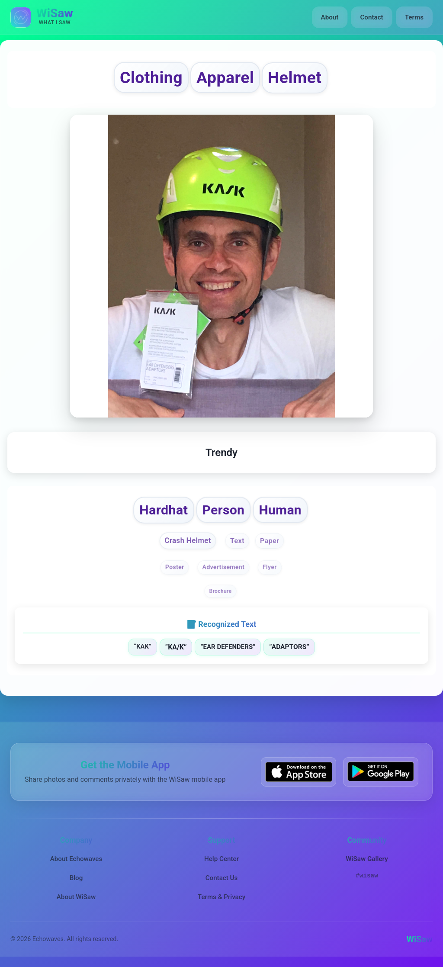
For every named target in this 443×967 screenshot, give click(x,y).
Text (237, 541)
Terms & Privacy (221, 897)
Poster (174, 567)
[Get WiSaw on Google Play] (380, 771)
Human (280, 509)
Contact (371, 17)
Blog (76, 878)
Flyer (270, 567)
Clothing (151, 77)
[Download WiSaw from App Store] (298, 771)
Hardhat (164, 509)
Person (223, 509)
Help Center (221, 859)
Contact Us (221, 878)
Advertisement (223, 567)
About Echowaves (76, 859)
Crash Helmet (188, 541)
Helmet (294, 77)
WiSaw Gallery (367, 859)
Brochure (220, 591)
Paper (269, 541)
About (330, 17)
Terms (414, 17)
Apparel (225, 77)
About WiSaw (76, 897)
